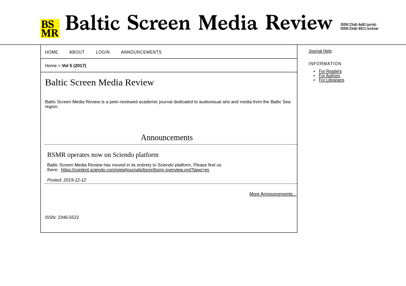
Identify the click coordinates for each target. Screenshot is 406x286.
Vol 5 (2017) (74, 65)
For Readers (330, 71)
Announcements (141, 52)
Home (51, 52)
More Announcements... (272, 193)
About (76, 52)
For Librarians (331, 80)
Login (103, 52)
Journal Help (319, 51)
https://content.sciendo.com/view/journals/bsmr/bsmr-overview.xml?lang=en (135, 169)
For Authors (329, 75)
